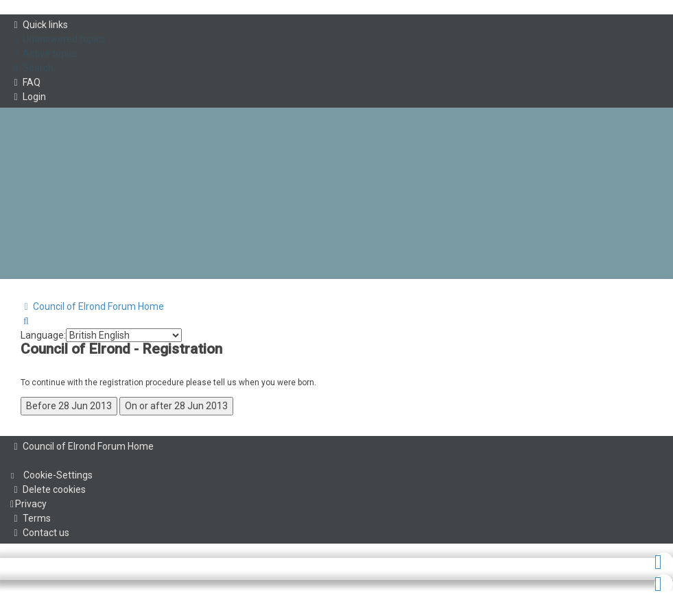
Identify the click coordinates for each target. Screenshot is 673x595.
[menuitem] (58, 39)
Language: (43, 335)
